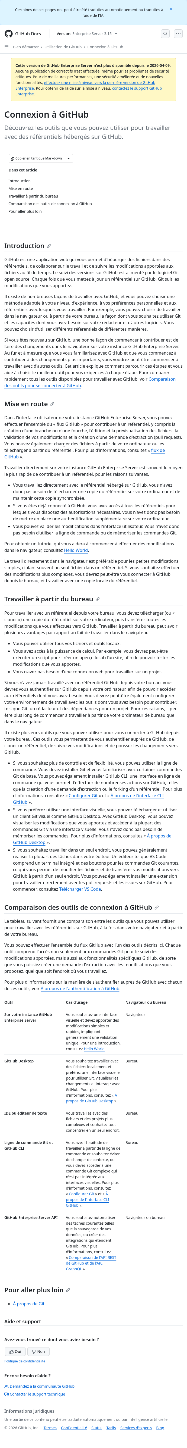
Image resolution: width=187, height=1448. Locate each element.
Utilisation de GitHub (63, 46)
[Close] (171, 9)
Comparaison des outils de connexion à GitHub (81, 907)
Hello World (76, 550)
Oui (15, 1351)
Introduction (27, 245)
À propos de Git (28, 1304)
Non (38, 1351)
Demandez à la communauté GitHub (39, 1386)
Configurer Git (83, 796)
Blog (160, 1427)
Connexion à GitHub (105, 46)
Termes (50, 1427)
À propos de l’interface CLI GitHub (87, 1199)
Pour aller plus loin (37, 1289)
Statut (96, 1427)
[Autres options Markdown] (68, 158)
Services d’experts (136, 1427)
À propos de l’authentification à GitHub (80, 989)
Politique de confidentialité (24, 1361)
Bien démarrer (26, 46)
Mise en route (29, 403)
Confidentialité (74, 1427)
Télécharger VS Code (80, 889)
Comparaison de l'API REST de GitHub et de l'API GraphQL (91, 1263)
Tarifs (111, 1427)
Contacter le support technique (34, 1394)
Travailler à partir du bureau (52, 598)
